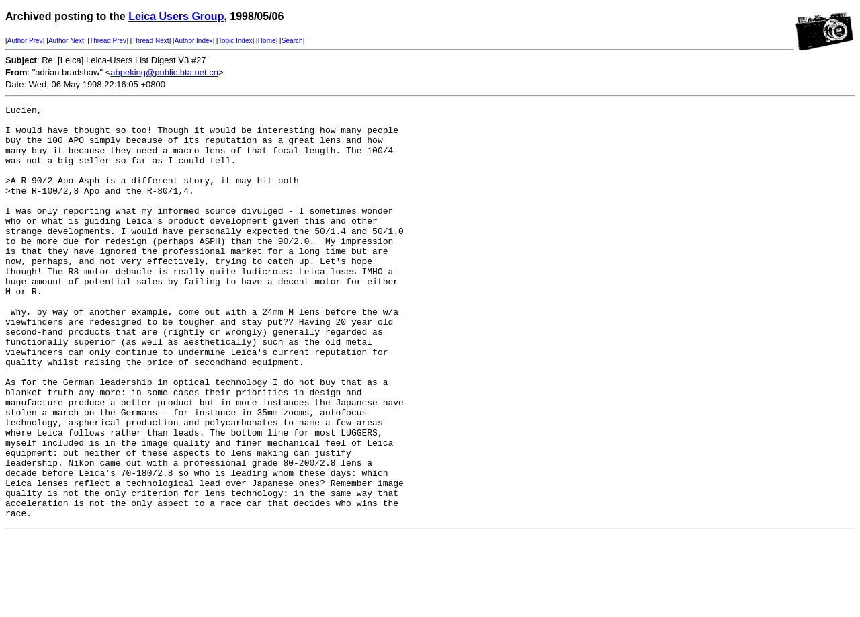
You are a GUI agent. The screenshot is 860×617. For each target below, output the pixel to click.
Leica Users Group (176, 16)
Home (267, 40)
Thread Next (150, 40)
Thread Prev (107, 40)
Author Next (66, 40)
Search (292, 40)
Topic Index (235, 40)
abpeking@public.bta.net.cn (164, 72)
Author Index (194, 40)
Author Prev (25, 40)
